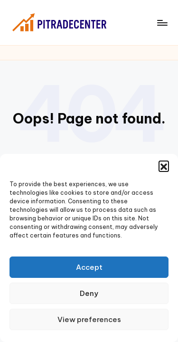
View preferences (89, 319)
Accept (89, 267)
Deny (89, 293)
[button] (164, 166)
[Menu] (162, 22)
